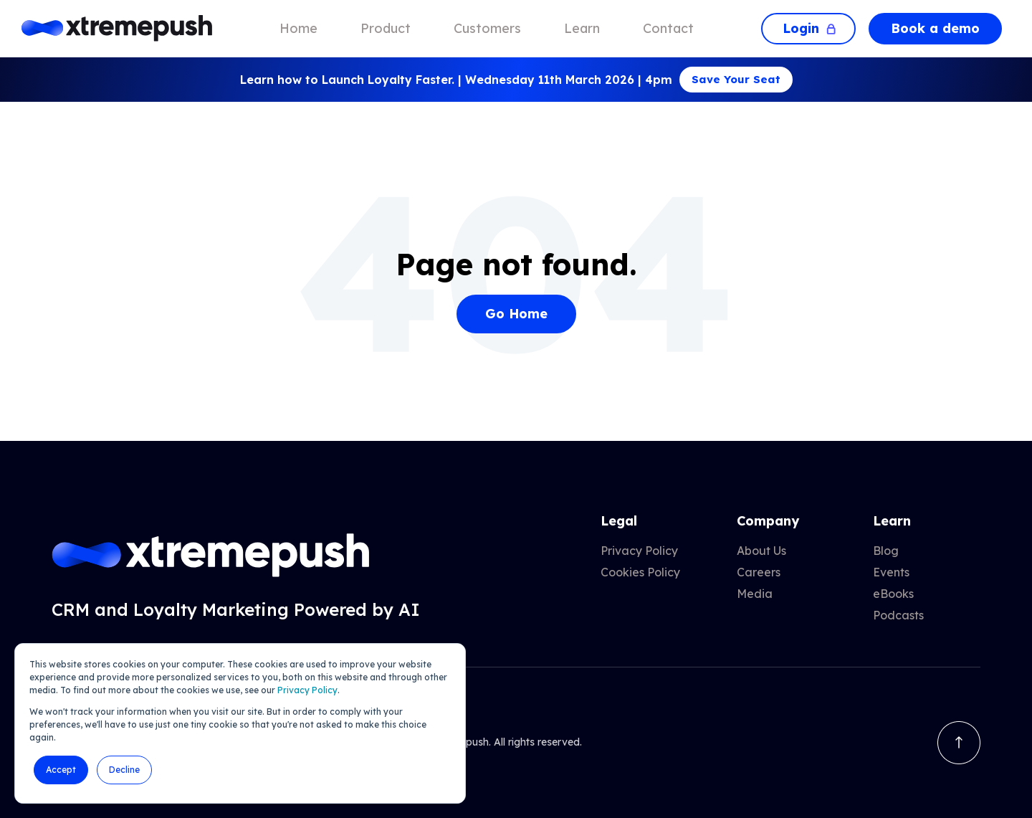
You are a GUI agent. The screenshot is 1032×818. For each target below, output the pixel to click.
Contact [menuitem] (668, 28)
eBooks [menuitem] (893, 593)
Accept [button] (61, 769)
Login (808, 28)
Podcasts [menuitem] (898, 615)
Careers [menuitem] (758, 572)
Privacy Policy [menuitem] (639, 550)
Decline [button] (124, 769)
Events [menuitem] (891, 572)
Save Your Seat (736, 79)
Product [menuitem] (385, 28)
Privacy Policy (307, 690)
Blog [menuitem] (886, 550)
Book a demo (935, 28)
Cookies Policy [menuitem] (640, 572)
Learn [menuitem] (582, 28)
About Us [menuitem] (761, 550)
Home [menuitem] (298, 28)
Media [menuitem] (755, 593)
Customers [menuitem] (487, 28)
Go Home (516, 313)
